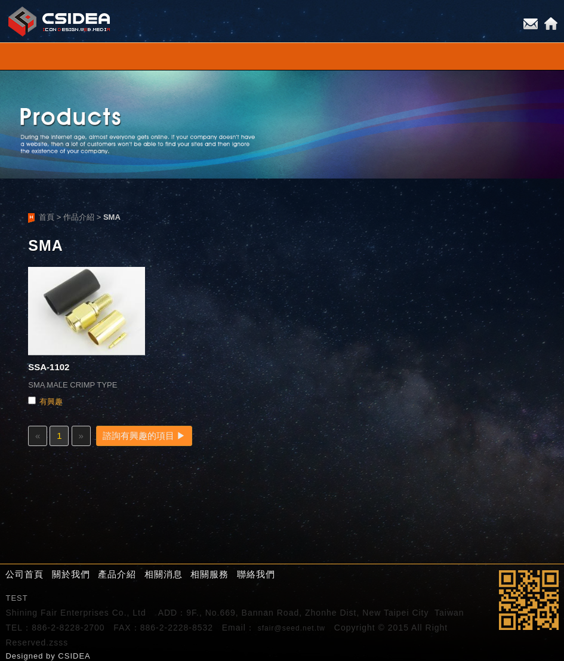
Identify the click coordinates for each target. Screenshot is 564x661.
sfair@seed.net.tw (291, 628)
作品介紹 (78, 217)
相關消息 (163, 574)
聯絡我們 (256, 574)
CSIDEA (74, 655)
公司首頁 (24, 574)
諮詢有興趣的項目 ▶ (144, 436)
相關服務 (209, 574)
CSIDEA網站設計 (59, 21)
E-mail (530, 24)
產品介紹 (117, 574)
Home (551, 24)
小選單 (282, 56)
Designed (25, 655)
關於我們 (71, 574)
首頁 (46, 217)
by (52, 655)
